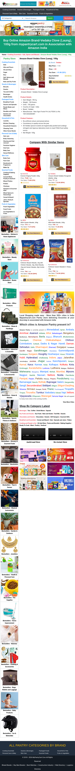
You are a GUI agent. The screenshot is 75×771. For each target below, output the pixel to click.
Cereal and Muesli (43, 420)
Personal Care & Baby (10, 13)
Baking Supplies (66, 423)
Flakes (69, 420)
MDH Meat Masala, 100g (56, 222)
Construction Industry (45, 765)
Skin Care (22, 13)
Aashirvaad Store (33, 442)
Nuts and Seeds (47, 414)
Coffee (33, 410)
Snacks (63, 414)
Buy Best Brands (19, 765)
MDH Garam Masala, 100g (29, 222)
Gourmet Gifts (65, 417)
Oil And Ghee (42, 423)
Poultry (37, 425)
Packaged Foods (39, 10)
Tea (29, 410)
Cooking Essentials (9, 10)
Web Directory (60, 765)
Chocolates (39, 417)
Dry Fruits (38, 414)
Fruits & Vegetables (46, 13)
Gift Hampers (54, 417)
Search (50, 18)
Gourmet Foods (32, 13)
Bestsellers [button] (68, 18)
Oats (51, 420)
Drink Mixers (41, 410)
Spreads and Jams (60, 420)
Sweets (47, 417)
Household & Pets (52, 10)
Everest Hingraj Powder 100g (30, 176)
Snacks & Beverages (24, 10)
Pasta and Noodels (53, 423)
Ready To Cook (24, 425)
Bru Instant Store (60, 442)
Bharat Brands (7, 765)
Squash (48, 410)
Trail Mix (57, 414)
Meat (32, 425)
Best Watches (31, 765)
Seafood (43, 425)
